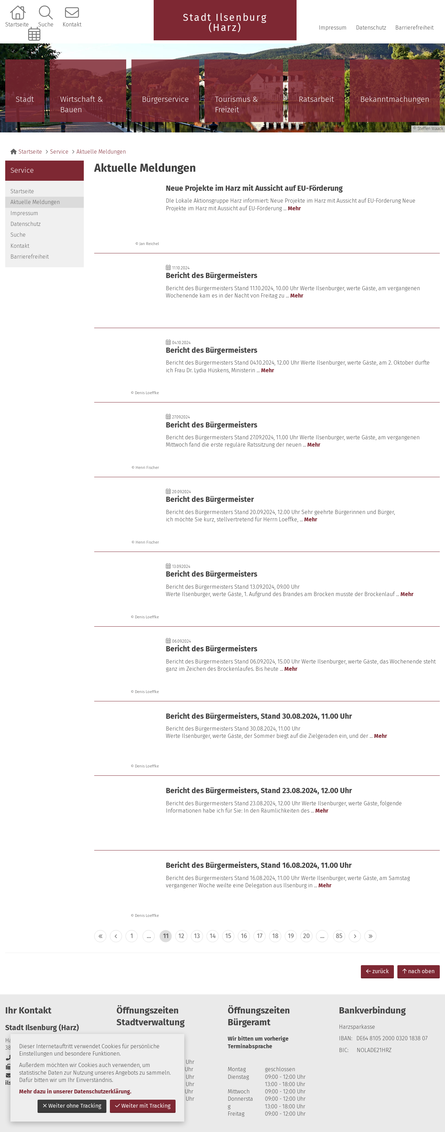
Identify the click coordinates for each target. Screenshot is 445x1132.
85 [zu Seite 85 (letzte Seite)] (339, 936)
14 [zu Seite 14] (213, 936)
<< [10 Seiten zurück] (100, 936)
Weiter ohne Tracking (72, 1105)
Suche (46, 24)
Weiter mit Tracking (142, 1105)
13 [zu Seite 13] (197, 936)
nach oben (419, 971)
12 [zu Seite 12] (181, 936)
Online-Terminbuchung (35, 45)
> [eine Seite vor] (355, 936)
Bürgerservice (165, 99)
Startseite (17, 24)
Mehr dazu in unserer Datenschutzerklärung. (75, 1091)
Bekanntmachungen (394, 99)
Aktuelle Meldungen (101, 151)
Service (59, 151)
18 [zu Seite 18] (275, 936)
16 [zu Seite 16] (244, 936)
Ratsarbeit (316, 99)
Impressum (333, 27)
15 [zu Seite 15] (228, 936)
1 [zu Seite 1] (131, 936)
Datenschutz (371, 27)
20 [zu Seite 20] (306, 936)
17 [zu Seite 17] (259, 936)
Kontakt (72, 24)
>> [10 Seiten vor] (370, 936)
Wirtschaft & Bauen (81, 104)
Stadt (25, 99)
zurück (377, 971)
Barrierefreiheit (414, 27)
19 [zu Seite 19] (291, 936)
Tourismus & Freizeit (236, 104)
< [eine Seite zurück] (116, 936)
